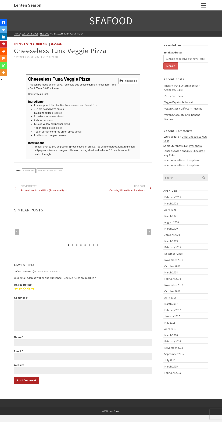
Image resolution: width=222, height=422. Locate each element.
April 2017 (170, 297)
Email (18, 351)
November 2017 (173, 285)
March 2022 (171, 203)
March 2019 (171, 241)
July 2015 (169, 360)
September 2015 (174, 354)
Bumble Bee (29, 170)
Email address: (172, 52)
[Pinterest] (3, 45)
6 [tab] (89, 245)
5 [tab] (85, 245)
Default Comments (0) (25, 271)
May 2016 (169, 322)
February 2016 (172, 341)
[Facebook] (3, 23)
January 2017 (172, 316)
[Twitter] (3, 30)
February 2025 (172, 197)
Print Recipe (128, 80)
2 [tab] (72, 245)
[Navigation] (203, 5)
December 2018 (173, 253)
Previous (17, 232)
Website (19, 365)
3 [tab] (76, 245)
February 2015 (172, 372)
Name (18, 337)
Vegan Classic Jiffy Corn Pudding (183, 108)
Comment (21, 297)
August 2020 (171, 222)
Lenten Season (49, 57)
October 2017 (172, 291)
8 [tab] (97, 245)
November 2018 (173, 260)
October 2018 (172, 266)
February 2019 (172, 247)
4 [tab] (81, 245)
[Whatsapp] (3, 68)
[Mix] (3, 61)
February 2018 (172, 278)
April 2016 (170, 329)
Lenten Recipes (24, 44)
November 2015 (173, 347)
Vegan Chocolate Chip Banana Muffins (182, 117)
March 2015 (171, 366)
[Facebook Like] (14, 65)
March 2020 (171, 228)
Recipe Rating (23, 285)
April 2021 (170, 209)
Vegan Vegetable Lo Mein (179, 102)
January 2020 (172, 235)
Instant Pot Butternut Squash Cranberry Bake (182, 87)
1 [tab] (68, 245)
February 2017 (172, 310)
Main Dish (42, 44)
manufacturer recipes (50, 170)
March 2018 (171, 272)
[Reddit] (3, 53)
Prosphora (195, 146)
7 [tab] (93, 245)
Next (149, 232)
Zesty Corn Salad (174, 96)
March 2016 (171, 335)
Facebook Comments (49, 271)
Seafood (56, 44)
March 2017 (171, 303)
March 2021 (171, 216)
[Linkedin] (3, 38)
